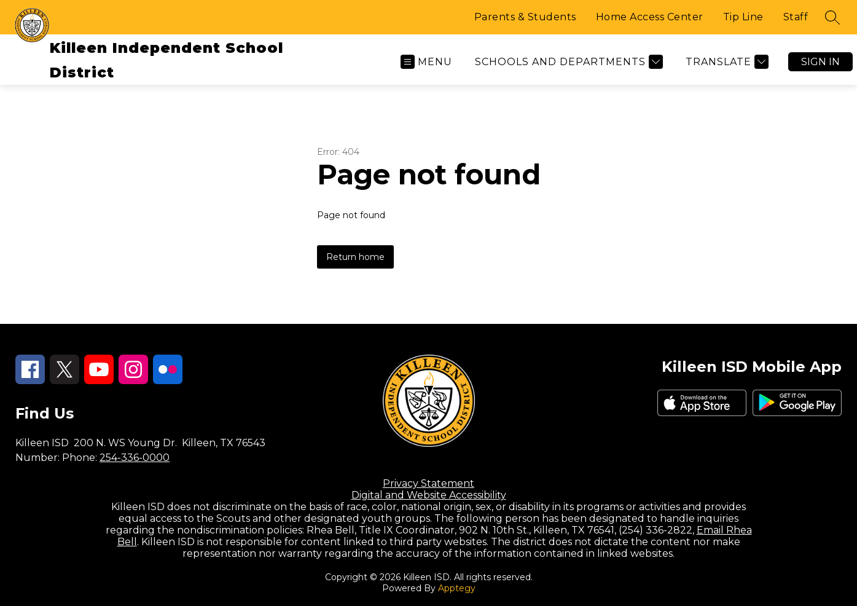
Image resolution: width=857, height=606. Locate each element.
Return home (355, 256)
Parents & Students (525, 17)
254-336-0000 (135, 457)
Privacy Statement (428, 483)
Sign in (820, 62)
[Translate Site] (726, 61)
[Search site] (832, 17)
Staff (795, 17)
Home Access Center (649, 17)
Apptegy (456, 588)
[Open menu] (426, 61)
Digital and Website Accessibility (428, 495)
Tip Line (743, 17)
